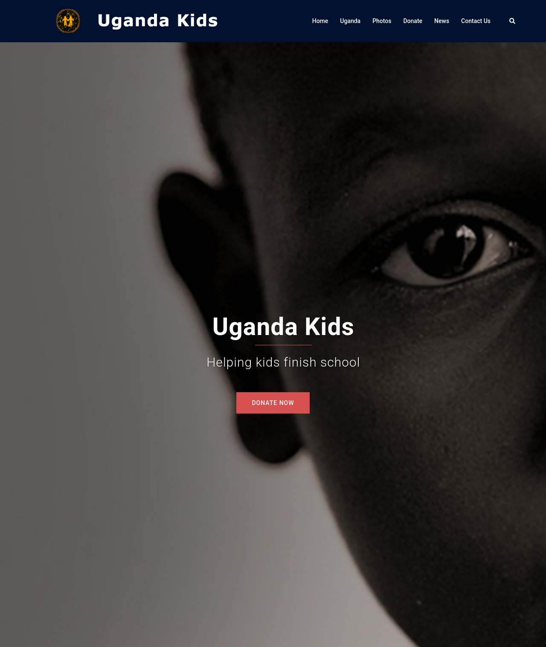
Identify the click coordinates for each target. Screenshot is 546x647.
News (441, 20)
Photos (381, 20)
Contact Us (476, 20)
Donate (412, 20)
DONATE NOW (273, 402)
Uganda (350, 20)
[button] (512, 20)
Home (320, 20)
